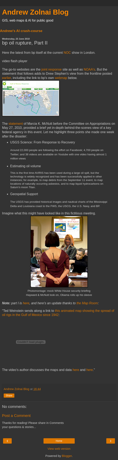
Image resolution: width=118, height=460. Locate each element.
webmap (61, 78)
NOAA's (89, 69)
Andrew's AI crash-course (21, 31)
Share (9, 395)
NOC (67, 52)
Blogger (67, 456)
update (56, 303)
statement (16, 123)
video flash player (14, 61)
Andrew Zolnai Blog (35, 12)
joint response (51, 69)
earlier (6, 78)
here (26, 303)
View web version (59, 448)
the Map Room (87, 303)
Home (59, 440)
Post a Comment (16, 415)
